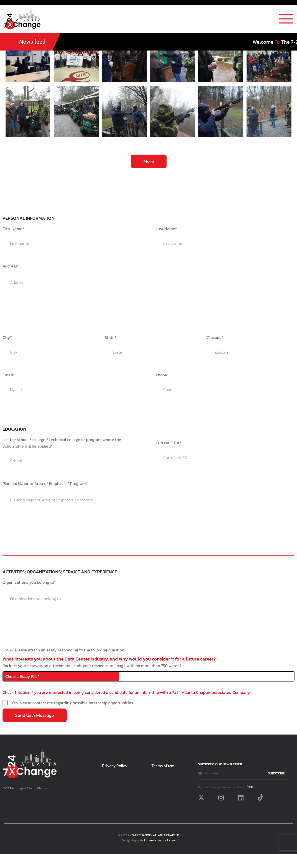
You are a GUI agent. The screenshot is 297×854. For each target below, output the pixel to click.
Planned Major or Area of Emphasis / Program (45, 483)
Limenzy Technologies (160, 840)
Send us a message (34, 715)
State (110, 337)
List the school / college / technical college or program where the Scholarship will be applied (62, 442)
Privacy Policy (114, 765)
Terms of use (162, 765)
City (7, 337)
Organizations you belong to (29, 582)
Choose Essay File (22, 676)
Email (9, 375)
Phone (162, 375)
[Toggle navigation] (286, 20)
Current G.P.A (168, 443)
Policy (250, 786)
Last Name (166, 229)
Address (11, 266)
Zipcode (215, 337)
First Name (13, 229)
